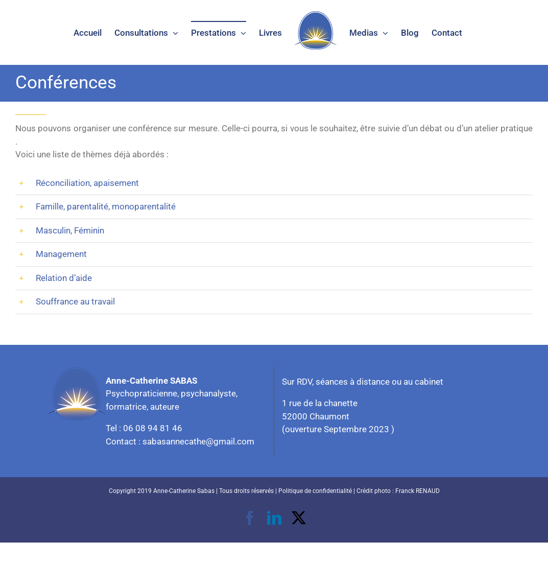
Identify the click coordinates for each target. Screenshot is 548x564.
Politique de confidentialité (315, 491)
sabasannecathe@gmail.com (198, 441)
